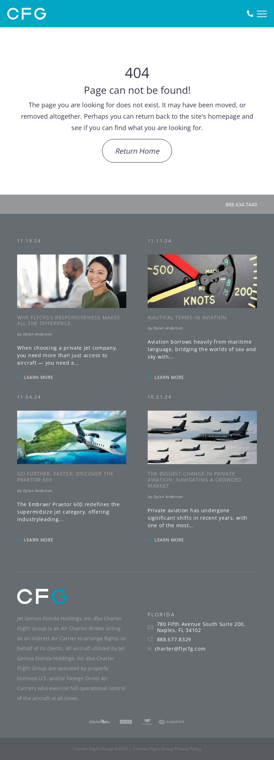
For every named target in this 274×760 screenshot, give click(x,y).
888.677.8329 (174, 639)
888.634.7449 (241, 204)
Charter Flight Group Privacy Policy (167, 749)
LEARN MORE (39, 377)
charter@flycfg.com (180, 649)
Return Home (137, 151)
